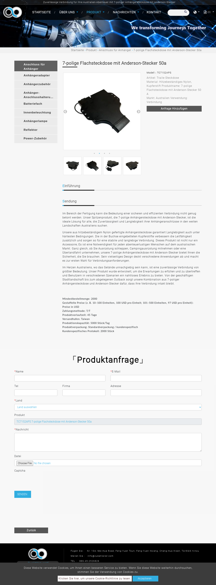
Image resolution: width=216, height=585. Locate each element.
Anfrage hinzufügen (174, 108)
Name (18, 372)
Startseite (42, 12)
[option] (102, 111)
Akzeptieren (145, 578)
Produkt (91, 50)
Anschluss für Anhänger (115, 50)
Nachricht (21, 430)
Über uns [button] (67, 12)
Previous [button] (65, 111)
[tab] (35, 66)
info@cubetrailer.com (101, 556)
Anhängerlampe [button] (35, 121)
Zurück (31, 530)
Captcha (19, 470)
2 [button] (99, 153)
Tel (16, 386)
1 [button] (94, 153)
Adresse (116, 386)
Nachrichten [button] (125, 12)
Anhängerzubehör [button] (37, 84)
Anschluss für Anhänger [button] (34, 66)
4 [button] (109, 153)
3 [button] (104, 153)
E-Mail (115, 372)
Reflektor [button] (31, 129)
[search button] (185, 13)
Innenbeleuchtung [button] (37, 112)
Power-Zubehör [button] (35, 138)
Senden (22, 494)
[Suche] (178, 12)
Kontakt (154, 12)
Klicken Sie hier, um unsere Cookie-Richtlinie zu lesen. (95, 578)
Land (18, 401)
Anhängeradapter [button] (37, 75)
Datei (17, 456)
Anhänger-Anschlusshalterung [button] (39, 95)
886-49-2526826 (89, 561)
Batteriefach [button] (33, 103)
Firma (66, 386)
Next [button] (138, 111)
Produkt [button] (94, 12)
